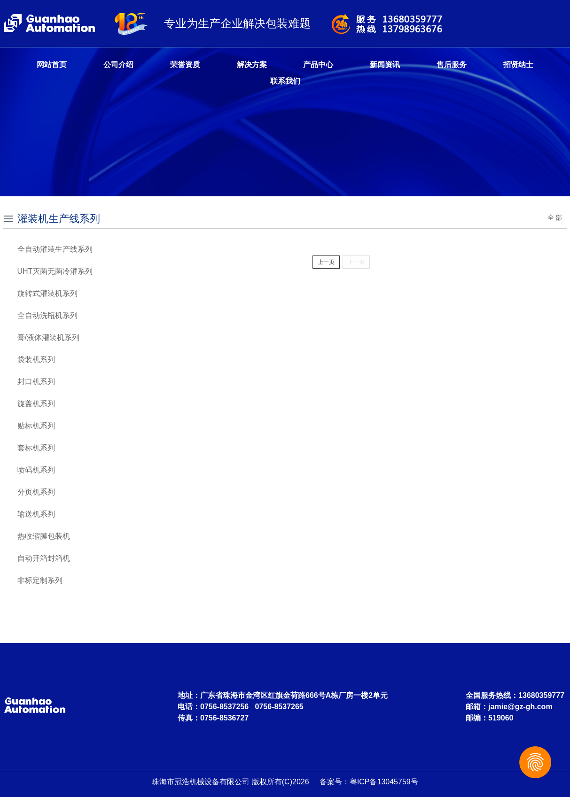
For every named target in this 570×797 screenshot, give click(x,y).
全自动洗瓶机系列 (47, 315)
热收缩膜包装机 (43, 536)
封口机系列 (36, 382)
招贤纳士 (518, 65)
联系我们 (285, 81)
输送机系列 (36, 514)
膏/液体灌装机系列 (48, 337)
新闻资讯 (385, 65)
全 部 (554, 217)
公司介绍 (118, 65)
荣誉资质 (185, 65)
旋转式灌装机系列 (47, 293)
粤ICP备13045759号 (384, 782)
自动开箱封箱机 (43, 558)
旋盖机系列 (36, 404)
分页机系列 (36, 492)
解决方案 (252, 65)
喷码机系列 (36, 470)
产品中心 (318, 65)
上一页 (326, 262)
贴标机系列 (36, 426)
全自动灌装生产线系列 (55, 249)
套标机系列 (36, 448)
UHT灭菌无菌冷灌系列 (55, 271)
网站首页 (52, 65)
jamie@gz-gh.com (520, 707)
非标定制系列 (39, 580)
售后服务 (452, 65)
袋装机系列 (36, 360)
